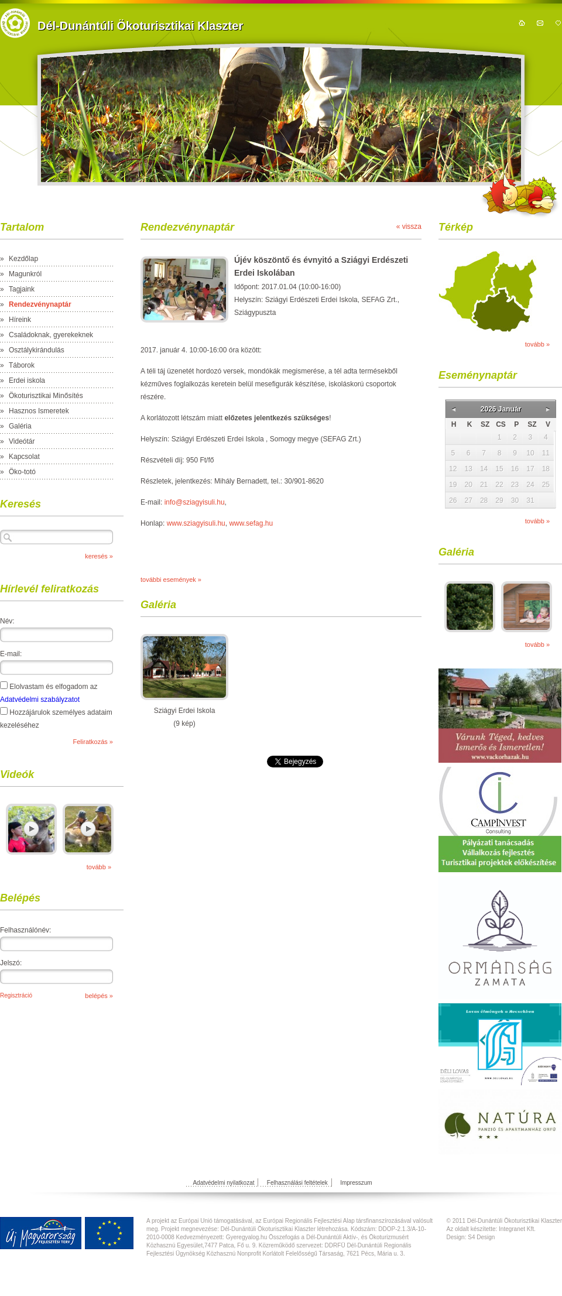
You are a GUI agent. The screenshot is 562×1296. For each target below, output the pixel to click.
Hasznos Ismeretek (39, 411)
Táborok (22, 365)
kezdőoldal (522, 23)
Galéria (20, 426)
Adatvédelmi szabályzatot (40, 699)
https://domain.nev (15, 23)
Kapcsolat (24, 456)
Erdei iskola (27, 380)
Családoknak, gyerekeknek (51, 335)
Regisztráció (16, 995)
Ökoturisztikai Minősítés (46, 396)
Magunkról (25, 274)
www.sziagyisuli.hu (196, 523)
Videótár (22, 441)
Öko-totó (22, 472)
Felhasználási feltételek (297, 1183)
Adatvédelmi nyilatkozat (223, 1183)
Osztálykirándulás (36, 350)
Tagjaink (22, 289)
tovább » (99, 866)
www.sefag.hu (251, 523)
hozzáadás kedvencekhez (558, 23)
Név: (7, 621)
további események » (170, 579)
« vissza (409, 226)
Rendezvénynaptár (40, 304)
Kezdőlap (23, 259)
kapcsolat (540, 23)
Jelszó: (11, 963)
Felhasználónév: (25, 930)
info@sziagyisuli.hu (195, 502)
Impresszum (356, 1183)
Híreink (20, 320)
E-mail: (11, 654)
